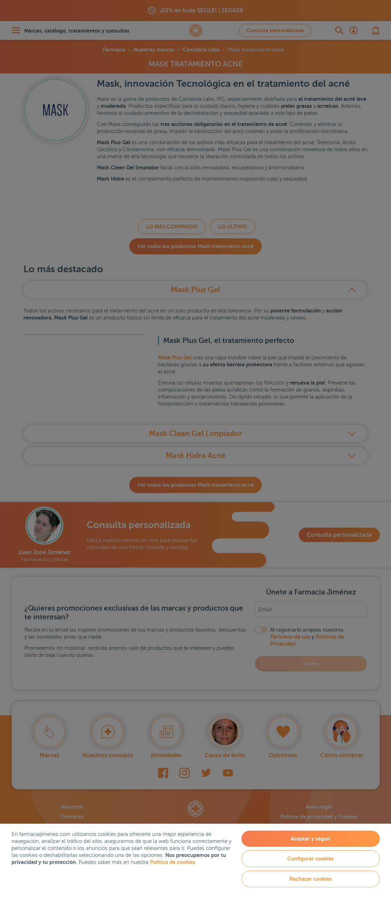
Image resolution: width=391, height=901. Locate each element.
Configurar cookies (310, 858)
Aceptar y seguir (311, 839)
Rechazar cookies (310, 879)
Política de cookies (172, 862)
